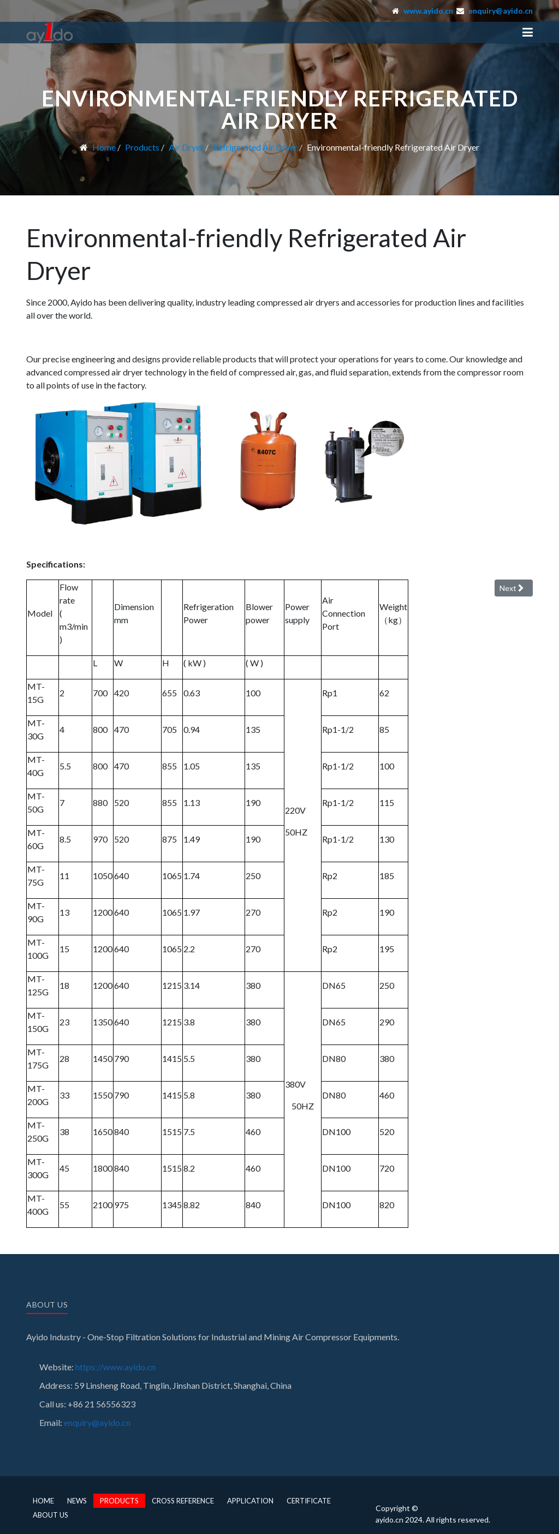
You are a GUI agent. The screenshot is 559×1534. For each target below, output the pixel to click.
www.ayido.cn (428, 10)
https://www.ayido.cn (115, 1367)
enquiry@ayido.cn (500, 10)
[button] (527, 32)
